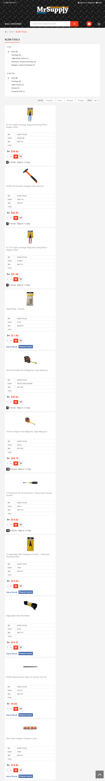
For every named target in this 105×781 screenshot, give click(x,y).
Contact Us (10, 748)
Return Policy (62, 748)
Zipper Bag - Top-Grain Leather (67, 616)
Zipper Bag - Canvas (62, 186)
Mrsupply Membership (66, 760)
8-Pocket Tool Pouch (62, 677)
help (99, 3)
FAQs (84, 740)
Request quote (72, 224)
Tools (11, 32)
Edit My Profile (37, 744)
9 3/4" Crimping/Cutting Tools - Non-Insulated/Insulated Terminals (22, 617)
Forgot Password (89, 744)
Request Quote (37, 748)
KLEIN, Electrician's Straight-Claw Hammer (71, 125)
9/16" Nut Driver (60, 493)
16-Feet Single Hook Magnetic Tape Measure (73, 247)
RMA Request (87, 748)
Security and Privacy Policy (65, 754)
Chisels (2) (15, 88)
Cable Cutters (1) (17, 85)
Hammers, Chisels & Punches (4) (23, 62)
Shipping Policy (63, 744)
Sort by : (41, 100)
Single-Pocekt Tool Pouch (64, 554)
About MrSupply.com (15, 740)
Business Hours (12, 744)
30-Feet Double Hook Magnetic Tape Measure (27, 247)
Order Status (36, 740)
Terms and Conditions (66, 740)
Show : (90, 100)
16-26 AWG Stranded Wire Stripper (21, 677)
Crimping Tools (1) (18, 91)
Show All (14, 52)
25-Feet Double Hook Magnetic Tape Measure (74, 431)
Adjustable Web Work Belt (18, 370)
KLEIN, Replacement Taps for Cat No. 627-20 (73, 370)
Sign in (82, 3)
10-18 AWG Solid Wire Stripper (19, 493)
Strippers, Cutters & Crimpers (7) (23, 65)
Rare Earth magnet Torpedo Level (21, 431)
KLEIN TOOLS (21, 32)
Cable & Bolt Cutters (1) (20, 58)
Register (91, 3)
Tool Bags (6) (16, 55)
